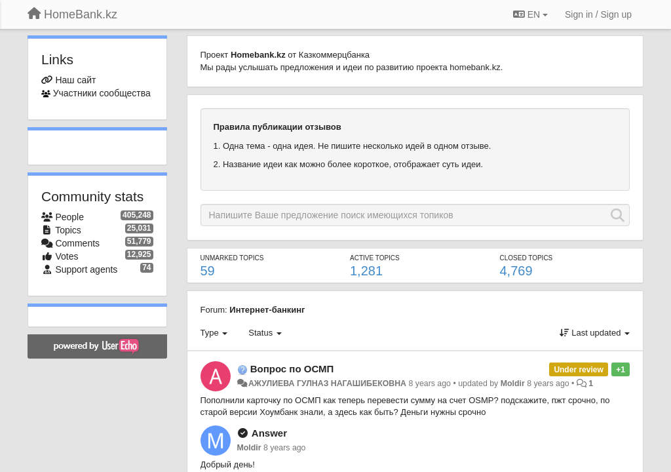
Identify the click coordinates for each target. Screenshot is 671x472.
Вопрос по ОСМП (292, 368)
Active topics (375, 258)
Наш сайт (75, 80)
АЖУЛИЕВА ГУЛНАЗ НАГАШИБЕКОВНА (327, 383)
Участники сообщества (102, 93)
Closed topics (526, 258)
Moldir (513, 383)
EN (530, 14)
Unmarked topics (232, 258)
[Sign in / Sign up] (598, 14)
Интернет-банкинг (267, 310)
